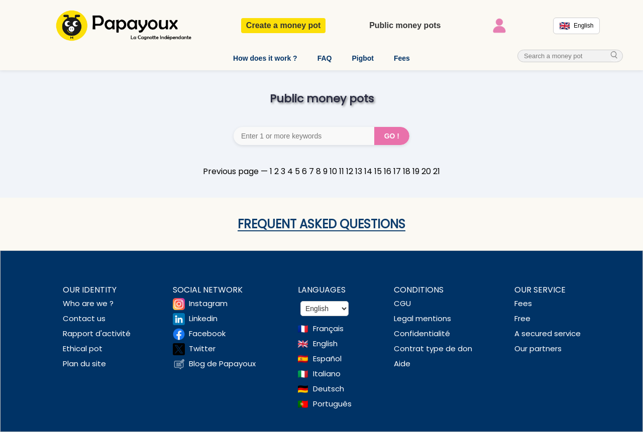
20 (426, 171)
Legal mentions (422, 318)
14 (368, 171)
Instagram (208, 303)
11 (341, 171)
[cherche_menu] (614, 56)
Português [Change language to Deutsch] (332, 403)
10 (333, 171)
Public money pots (405, 25)
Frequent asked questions (321, 224)
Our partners (538, 348)
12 (349, 171)
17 (397, 171)
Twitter (202, 348)
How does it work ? (265, 58)
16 (387, 171)
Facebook (207, 333)
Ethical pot (82, 348)
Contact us (84, 318)
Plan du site (84, 363)
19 (415, 171)
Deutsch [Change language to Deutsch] (328, 388)
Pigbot (363, 58)
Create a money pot (283, 25)
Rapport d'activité (97, 333)
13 (358, 171)
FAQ (324, 58)
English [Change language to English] (325, 343)
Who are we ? (88, 303)
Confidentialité (422, 333)
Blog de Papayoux (222, 363)
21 (436, 171)
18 (406, 171)
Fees (402, 58)
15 (378, 171)
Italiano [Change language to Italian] (327, 373)
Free (522, 318)
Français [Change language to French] (328, 328)
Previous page (231, 171)
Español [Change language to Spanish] (327, 358)
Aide (402, 363)
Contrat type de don (433, 348)
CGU (402, 303)
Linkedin (203, 318)
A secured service (547, 333)
